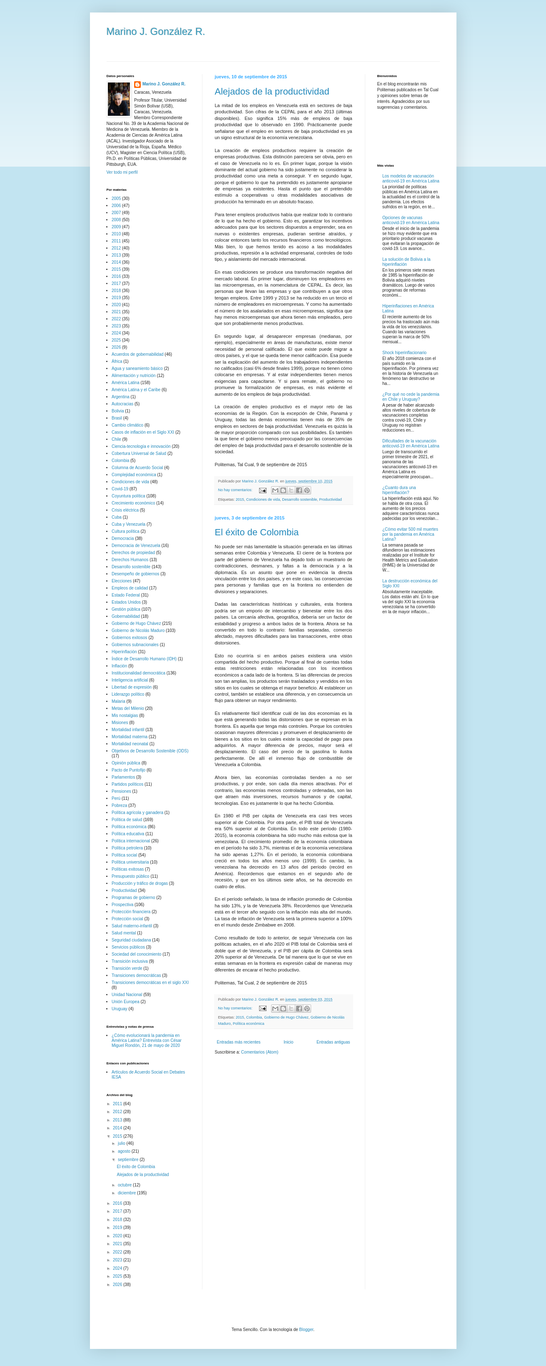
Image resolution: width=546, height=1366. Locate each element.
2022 (116, 319)
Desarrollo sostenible (299, 499)
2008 (116, 219)
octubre (125, 1185)
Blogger (306, 1329)
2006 (116, 205)
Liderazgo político (128, 694)
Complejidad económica (134, 474)
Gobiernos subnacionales (135, 644)
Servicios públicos (128, 947)
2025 (116, 340)
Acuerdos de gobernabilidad (138, 354)
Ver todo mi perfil (122, 172)
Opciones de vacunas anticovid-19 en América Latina (410, 220)
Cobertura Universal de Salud (139, 453)
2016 (116, 276)
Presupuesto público (131, 876)
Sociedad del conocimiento (137, 954)
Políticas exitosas (128, 869)
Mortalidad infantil (128, 729)
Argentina (121, 397)
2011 (116, 241)
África (117, 361)
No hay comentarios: (236, 490)
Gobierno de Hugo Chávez (286, 1017)
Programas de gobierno (133, 897)
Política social (124, 855)
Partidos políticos (127, 784)
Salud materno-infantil (132, 926)
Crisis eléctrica (125, 510)
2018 (116, 290)
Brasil (117, 418)
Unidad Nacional (127, 994)
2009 (116, 227)
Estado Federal (126, 595)
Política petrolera (127, 848)
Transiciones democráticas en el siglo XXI (150, 982)
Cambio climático (127, 425)
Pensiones (121, 791)
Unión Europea (126, 1001)
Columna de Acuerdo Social (137, 467)
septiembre (129, 1159)
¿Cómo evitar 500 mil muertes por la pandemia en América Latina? (410, 534)
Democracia (123, 538)
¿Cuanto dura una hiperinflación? (399, 490)
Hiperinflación (124, 651)
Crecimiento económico (133, 503)
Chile (116, 439)
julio (122, 1143)
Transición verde (127, 968)
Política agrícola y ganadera (137, 812)
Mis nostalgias (125, 715)
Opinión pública (126, 763)
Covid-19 (120, 489)
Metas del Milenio (128, 708)
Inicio (288, 1042)
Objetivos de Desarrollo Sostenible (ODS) (150, 751)
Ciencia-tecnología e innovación (141, 446)
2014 (116, 262)
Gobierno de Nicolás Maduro (138, 630)
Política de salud (127, 819)
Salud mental (124, 933)
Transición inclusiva (130, 961)
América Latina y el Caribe (136, 389)
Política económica (248, 1023)
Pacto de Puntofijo (128, 770)
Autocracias (122, 404)
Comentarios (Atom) (259, 1052)
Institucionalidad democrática (138, 673)
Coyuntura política (128, 496)
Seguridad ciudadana (131, 940)
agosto (125, 1151)
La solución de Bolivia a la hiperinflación (406, 262)
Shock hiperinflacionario (404, 352)
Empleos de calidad (130, 588)
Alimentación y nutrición (134, 375)
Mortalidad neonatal (130, 744)
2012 (116, 248)
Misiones (120, 722)
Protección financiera (131, 911)
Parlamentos (123, 777)
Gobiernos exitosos (129, 637)
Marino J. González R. (156, 31)
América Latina (126, 382)
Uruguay (119, 1008)
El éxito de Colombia (257, 532)
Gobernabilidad (126, 616)
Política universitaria (130, 862)
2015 (240, 499)
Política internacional (131, 841)
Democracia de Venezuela (136, 545)
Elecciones (122, 581)
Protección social (127, 918)
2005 (116, 198)
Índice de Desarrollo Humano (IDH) (144, 659)
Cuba (117, 517)
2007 (116, 212)
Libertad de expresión (132, 687)
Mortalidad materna (129, 736)
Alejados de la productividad (272, 91)
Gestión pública (126, 609)
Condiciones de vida (263, 499)
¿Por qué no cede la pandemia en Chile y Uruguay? (410, 397)
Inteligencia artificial (130, 680)
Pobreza (119, 805)
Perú (116, 798)
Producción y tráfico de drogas (140, 883)
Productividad (330, 499)
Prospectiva (122, 904)
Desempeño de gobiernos (136, 574)
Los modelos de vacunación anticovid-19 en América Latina (410, 178)
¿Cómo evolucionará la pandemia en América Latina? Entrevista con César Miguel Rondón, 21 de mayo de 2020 (147, 1040)
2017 (116, 283)
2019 (116, 297)
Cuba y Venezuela (128, 524)
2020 (116, 304)
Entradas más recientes (239, 1042)
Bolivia (118, 411)
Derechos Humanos (130, 559)
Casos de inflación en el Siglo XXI (143, 432)
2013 (116, 255)
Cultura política (126, 531)
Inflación (119, 666)
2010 (116, 234)
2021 (116, 312)
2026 (116, 347)
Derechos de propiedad (133, 552)
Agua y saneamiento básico (137, 368)
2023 (116, 326)
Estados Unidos (126, 602)
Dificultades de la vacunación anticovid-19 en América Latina (410, 443)
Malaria (118, 701)
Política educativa (128, 834)
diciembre (127, 1193)
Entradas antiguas (333, 1042)
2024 (116, 333)
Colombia (254, 1017)
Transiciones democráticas (136, 975)
